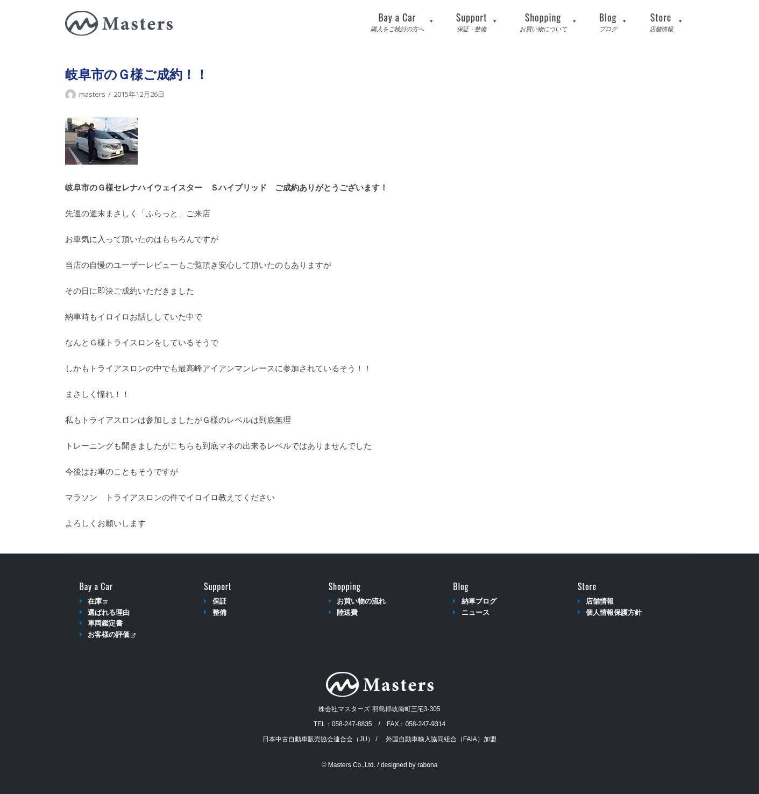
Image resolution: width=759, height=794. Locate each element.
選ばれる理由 (109, 612)
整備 (219, 612)
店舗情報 (600, 601)
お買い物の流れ (361, 601)
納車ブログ (479, 601)
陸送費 (347, 612)
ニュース (476, 612)
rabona (427, 765)
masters (92, 94)
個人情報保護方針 (614, 612)
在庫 (98, 601)
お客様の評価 (112, 634)
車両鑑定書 (105, 623)
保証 (219, 601)
